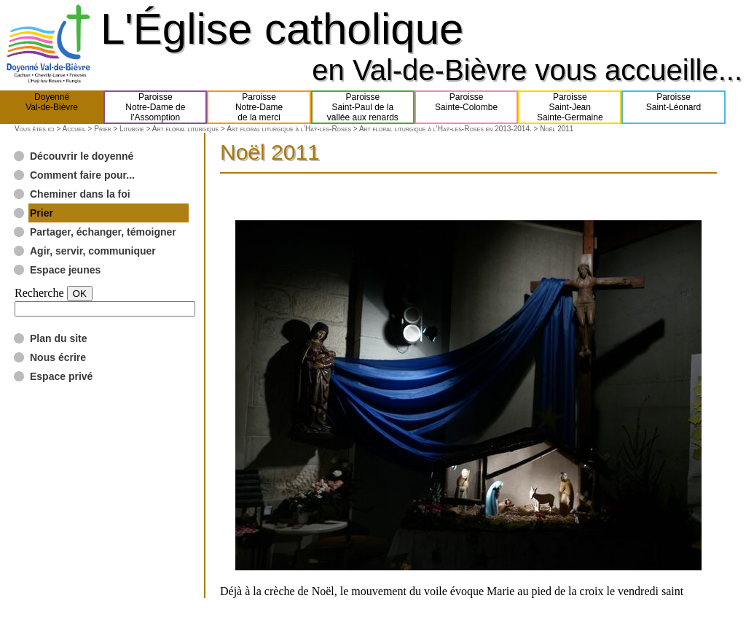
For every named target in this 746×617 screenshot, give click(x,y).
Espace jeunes (65, 270)
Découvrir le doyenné (81, 156)
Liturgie (131, 129)
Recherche (39, 293)
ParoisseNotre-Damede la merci (259, 107)
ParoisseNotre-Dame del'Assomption (155, 107)
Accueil (73, 129)
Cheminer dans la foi (80, 194)
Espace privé (61, 376)
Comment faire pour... (82, 175)
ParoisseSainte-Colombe (466, 107)
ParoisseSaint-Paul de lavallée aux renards (362, 107)
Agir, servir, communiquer (93, 251)
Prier (102, 129)
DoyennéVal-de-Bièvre (51, 107)
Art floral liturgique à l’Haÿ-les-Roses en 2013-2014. (445, 129)
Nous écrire (58, 357)
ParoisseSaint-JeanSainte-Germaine (570, 107)
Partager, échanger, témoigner (103, 232)
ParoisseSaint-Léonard (673, 107)
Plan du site (58, 338)
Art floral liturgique (185, 129)
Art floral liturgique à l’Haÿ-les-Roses (289, 129)
